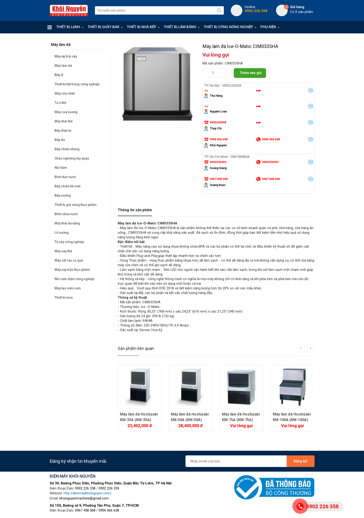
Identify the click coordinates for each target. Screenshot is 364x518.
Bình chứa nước (66, 214)
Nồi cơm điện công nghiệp (74, 279)
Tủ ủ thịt (60, 103)
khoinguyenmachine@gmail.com (84, 498)
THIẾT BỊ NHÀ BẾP (141, 27)
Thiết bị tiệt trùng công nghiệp (77, 84)
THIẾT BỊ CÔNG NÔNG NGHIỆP (228, 27)
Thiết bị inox (64, 297)
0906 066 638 (109, 510)
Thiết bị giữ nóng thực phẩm (76, 205)
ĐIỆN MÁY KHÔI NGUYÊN (72, 476)
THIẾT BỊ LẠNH (68, 27)
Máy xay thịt (63, 251)
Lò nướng (62, 232)
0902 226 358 (85, 488)
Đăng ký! (301, 461)
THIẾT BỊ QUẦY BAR (103, 27)
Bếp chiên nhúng (67, 149)
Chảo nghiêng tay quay (72, 158)
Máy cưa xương (66, 112)
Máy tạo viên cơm (68, 288)
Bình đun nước (65, 177)
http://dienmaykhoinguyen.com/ (88, 493)
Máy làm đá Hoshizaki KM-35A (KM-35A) (139, 417)
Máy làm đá (63, 65)
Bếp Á (59, 75)
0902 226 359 (109, 488)
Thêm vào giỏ (250, 73)
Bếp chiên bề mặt (67, 186)
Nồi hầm (61, 167)
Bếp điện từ (63, 130)
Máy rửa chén (65, 93)
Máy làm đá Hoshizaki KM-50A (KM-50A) (190, 417)
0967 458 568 (85, 510)
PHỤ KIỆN (268, 27)
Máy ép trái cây (66, 56)
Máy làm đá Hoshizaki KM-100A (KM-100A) (292, 417)
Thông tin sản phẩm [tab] (135, 210)
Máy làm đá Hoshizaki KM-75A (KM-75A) (241, 417)
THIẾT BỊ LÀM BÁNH (180, 27)
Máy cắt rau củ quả (69, 260)
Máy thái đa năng (67, 223)
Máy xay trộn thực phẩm (72, 270)
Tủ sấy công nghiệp (69, 242)
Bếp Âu (60, 140)
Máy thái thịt (63, 121)
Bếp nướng (63, 195)
